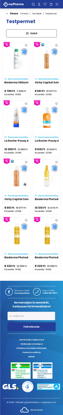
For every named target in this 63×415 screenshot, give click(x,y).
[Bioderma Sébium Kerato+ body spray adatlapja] (16, 70)
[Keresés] (33, 4)
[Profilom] (39, 4)
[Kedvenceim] (45, 4)
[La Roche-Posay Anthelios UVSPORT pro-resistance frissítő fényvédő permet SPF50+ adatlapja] (16, 128)
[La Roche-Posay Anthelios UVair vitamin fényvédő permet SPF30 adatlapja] (47, 128)
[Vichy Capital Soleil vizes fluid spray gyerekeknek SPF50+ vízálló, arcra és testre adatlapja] (47, 70)
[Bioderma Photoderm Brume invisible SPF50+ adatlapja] (16, 245)
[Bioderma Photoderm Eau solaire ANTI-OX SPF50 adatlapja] (47, 187)
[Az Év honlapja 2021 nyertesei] (27, 386)
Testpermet (51, 13)
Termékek (36, 13)
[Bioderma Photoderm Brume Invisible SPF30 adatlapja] (47, 245)
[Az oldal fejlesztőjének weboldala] (31, 409)
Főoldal (24, 13)
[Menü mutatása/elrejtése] (58, 4)
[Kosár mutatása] (51, 4)
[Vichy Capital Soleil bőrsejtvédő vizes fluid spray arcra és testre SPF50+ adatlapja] (16, 187)
